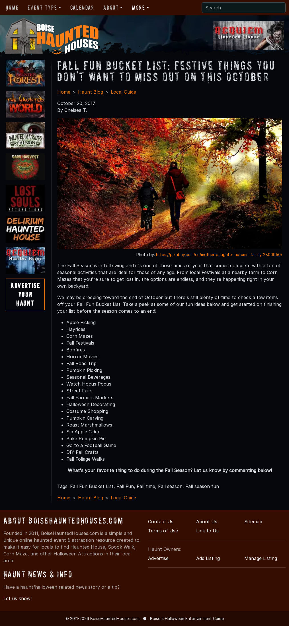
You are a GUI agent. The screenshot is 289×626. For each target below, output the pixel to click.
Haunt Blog (90, 92)
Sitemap (253, 521)
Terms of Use (163, 531)
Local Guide (123, 92)
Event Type (42, 8)
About (111, 8)
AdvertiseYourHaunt (25, 294)
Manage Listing (260, 558)
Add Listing (208, 558)
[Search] (244, 7)
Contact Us (160, 521)
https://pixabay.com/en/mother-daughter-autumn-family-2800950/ (219, 254)
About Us (206, 521)
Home (12, 8)
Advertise (158, 558)
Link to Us (207, 531)
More (138, 8)
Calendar (82, 8)
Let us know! (17, 598)
